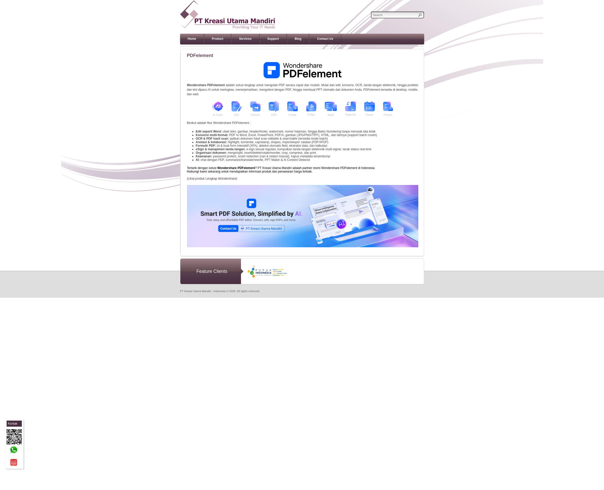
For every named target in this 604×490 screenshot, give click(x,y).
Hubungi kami (197, 171)
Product (217, 39)
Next (431, 47)
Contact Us (325, 39)
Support (273, 39)
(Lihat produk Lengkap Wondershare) (212, 178)
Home (192, 39)
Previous (173, 47)
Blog (298, 39)
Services (245, 39)
